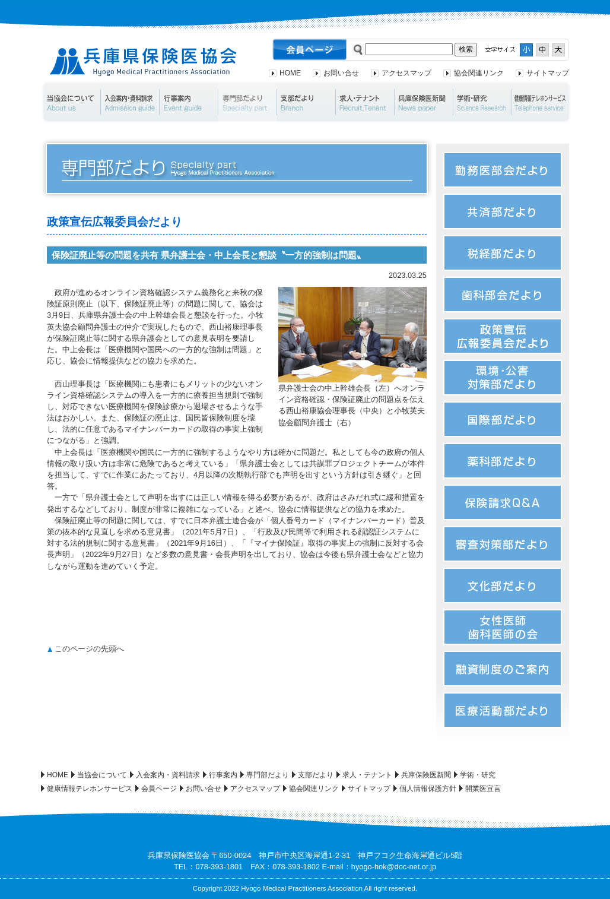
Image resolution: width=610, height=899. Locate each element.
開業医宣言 (483, 788)
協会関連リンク (479, 73)
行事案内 (188, 102)
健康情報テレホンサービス (541, 102)
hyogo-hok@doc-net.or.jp (393, 866)
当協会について (70, 102)
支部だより (306, 102)
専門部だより (247, 102)
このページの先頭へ (89, 648)
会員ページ (159, 788)
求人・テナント (364, 102)
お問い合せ (341, 73)
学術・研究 (482, 102)
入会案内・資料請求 (129, 102)
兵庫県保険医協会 (143, 62)
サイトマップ (547, 73)
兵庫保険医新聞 (423, 102)
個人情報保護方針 (427, 788)
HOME (290, 73)
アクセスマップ (406, 73)
